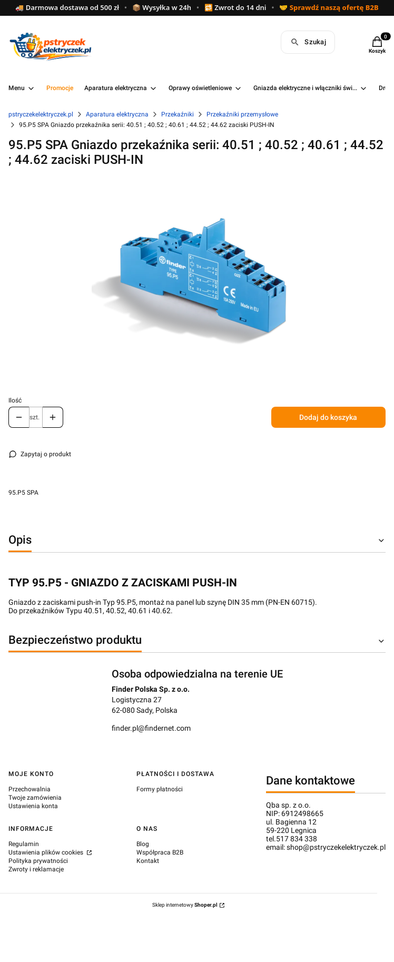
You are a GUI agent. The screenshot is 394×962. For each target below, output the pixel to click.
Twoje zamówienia (35, 797)
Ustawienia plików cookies (46, 852)
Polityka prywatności (38, 861)
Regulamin (23, 844)
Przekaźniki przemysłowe (242, 114)
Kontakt (147, 861)
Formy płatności (159, 789)
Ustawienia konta (33, 806)
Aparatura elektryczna (117, 114)
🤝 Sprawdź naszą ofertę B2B (328, 8)
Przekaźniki (177, 114)
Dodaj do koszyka (328, 417)
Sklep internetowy (185, 905)
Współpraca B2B (159, 852)
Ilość (15, 400)
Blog (142, 844)
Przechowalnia (29, 789)
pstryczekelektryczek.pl (40, 114)
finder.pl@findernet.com (151, 728)
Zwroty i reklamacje (36, 869)
